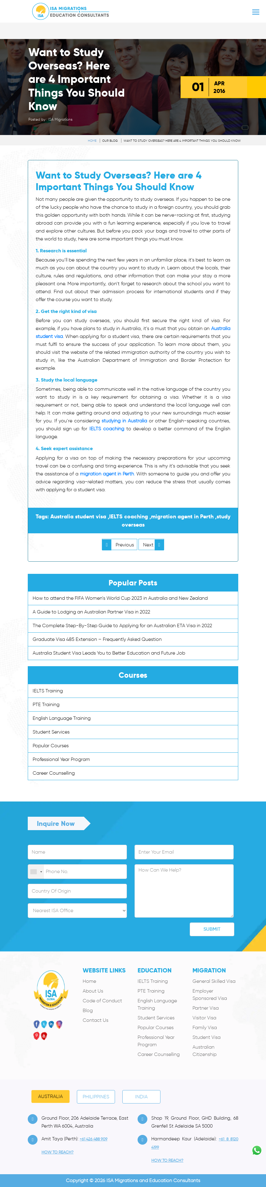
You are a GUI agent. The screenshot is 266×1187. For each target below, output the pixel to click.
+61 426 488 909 (93, 1139)
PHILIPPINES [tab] (96, 1097)
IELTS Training (48, 691)
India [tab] (141, 1097)
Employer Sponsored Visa (209, 994)
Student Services (51, 732)
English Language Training (62, 718)
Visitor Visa (204, 1018)
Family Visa (204, 1027)
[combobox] (36, 872)
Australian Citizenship (204, 1050)
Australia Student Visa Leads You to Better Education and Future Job (109, 653)
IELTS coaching (106, 429)
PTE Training (46, 704)
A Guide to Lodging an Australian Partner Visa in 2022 (91, 612)
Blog (88, 1010)
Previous (118, 545)
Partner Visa (205, 1008)
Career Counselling (54, 773)
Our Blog (110, 141)
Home (92, 141)
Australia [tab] (50, 1096)
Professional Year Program (61, 759)
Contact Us (95, 1020)
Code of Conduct (102, 1001)
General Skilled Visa (213, 981)
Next (153, 545)
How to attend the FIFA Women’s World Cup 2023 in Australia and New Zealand (120, 598)
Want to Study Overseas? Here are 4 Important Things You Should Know (182, 141)
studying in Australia (124, 421)
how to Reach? (57, 1152)
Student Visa (206, 1037)
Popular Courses (51, 745)
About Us (93, 991)
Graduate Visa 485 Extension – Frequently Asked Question (97, 639)
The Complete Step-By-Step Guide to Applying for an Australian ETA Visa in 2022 (122, 625)
